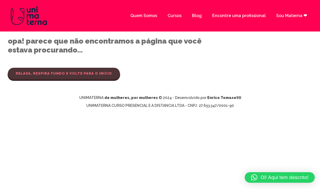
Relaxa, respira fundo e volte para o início (64, 73)
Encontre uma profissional (239, 15)
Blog (197, 15)
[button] (280, 177)
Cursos (175, 15)
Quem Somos (143, 15)
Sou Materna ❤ (291, 15)
